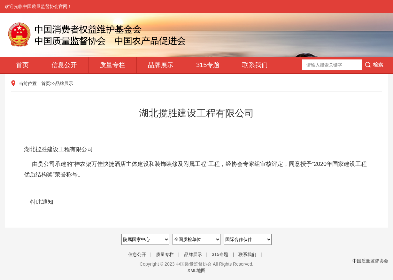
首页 (22, 64)
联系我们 (255, 64)
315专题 (208, 64)
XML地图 (197, 270)
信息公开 (64, 64)
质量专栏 (112, 64)
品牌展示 (160, 64)
